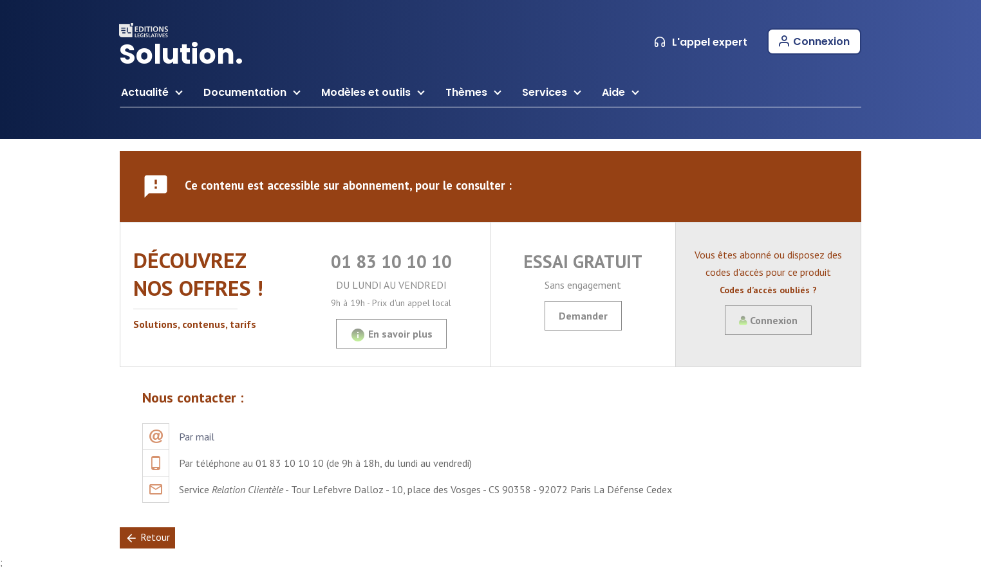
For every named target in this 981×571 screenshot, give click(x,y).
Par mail (196, 436)
